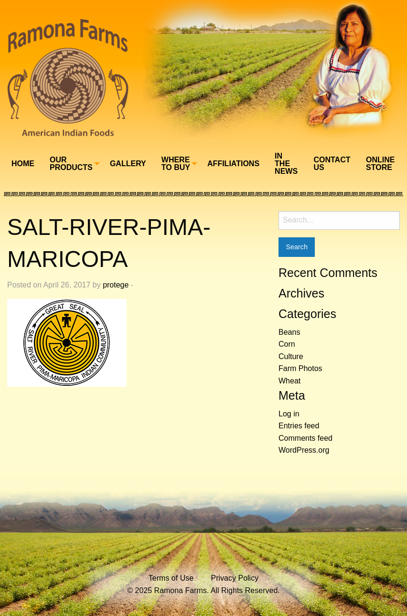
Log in (289, 414)
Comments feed (305, 438)
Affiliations (233, 163)
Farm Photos (300, 368)
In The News (286, 163)
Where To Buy (175, 163)
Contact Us (331, 163)
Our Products (71, 163)
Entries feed (298, 426)
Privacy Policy (235, 578)
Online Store (380, 163)
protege (116, 285)
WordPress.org (303, 450)
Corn (286, 344)
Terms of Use (171, 578)
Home (22, 163)
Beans (289, 332)
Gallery (128, 163)
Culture (290, 356)
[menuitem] (23, 163)
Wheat (289, 381)
